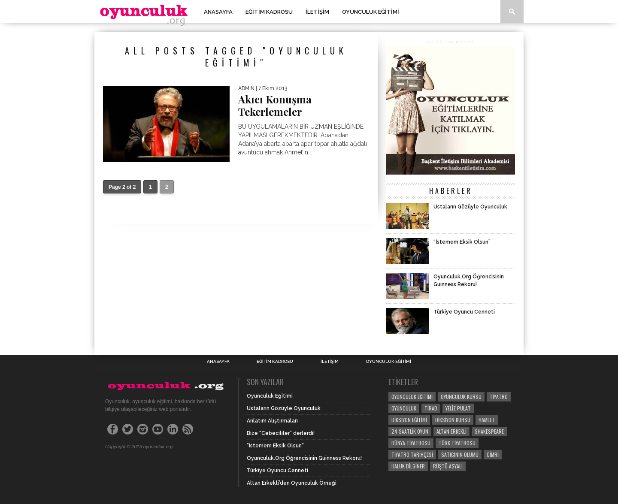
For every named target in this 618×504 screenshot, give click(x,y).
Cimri (493, 454)
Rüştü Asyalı (448, 466)
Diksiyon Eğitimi (409, 419)
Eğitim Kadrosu (269, 12)
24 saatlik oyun (409, 431)
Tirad (430, 408)
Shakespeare (489, 431)
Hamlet (487, 419)
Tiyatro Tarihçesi (412, 454)
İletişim (317, 12)
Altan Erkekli (451, 431)
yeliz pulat (458, 408)
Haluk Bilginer (408, 466)
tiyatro (499, 396)
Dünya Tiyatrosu (410, 443)
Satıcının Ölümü (460, 454)
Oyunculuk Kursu (461, 396)
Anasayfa (218, 12)
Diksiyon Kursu (452, 419)
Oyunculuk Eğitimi (370, 12)
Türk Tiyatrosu (457, 443)
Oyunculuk (403, 408)
